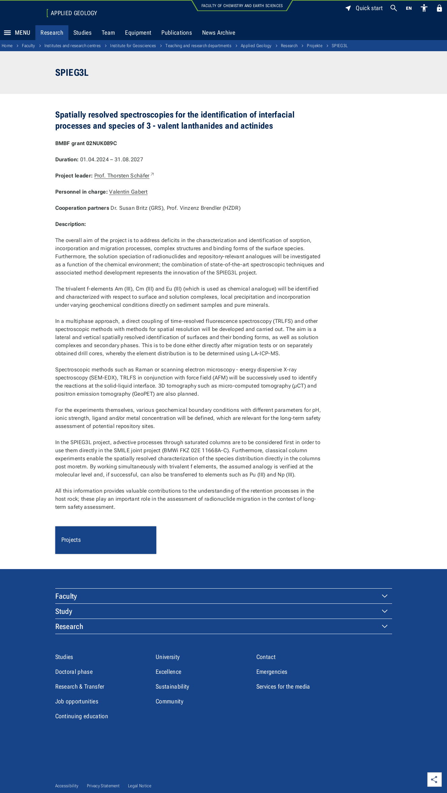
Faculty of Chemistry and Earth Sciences (242, 5)
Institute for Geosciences (133, 45)
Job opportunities (76, 701)
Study (63, 611)
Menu (15, 32)
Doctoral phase (74, 671)
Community (169, 701)
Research (51, 32)
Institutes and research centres (72, 45)
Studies (82, 32)
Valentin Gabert (128, 192)
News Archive (218, 32)
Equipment (138, 32)
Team (108, 32)
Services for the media (283, 686)
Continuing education (81, 716)
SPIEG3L (340, 45)
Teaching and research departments (198, 45)
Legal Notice (139, 785)
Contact (266, 656)
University (168, 656)
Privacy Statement (103, 785)
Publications (176, 32)
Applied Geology (74, 13)
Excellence (168, 671)
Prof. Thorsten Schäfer (124, 175)
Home (7, 45)
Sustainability (172, 686)
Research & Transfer (79, 686)
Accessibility (66, 785)
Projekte (314, 45)
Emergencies (272, 671)
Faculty (28, 45)
